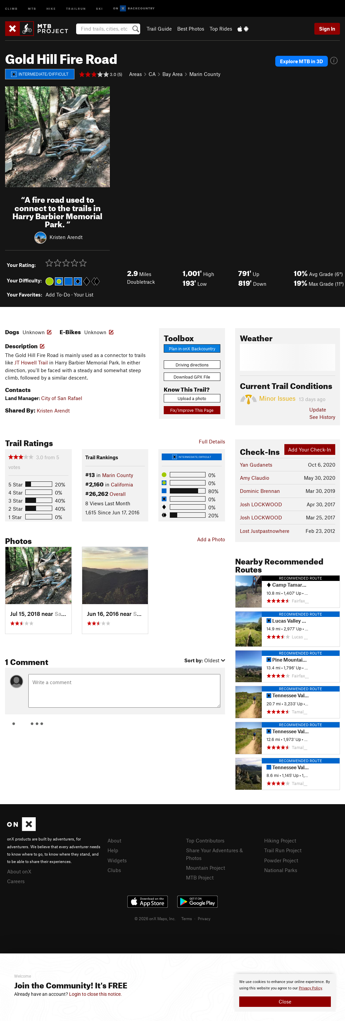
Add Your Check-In (309, 449)
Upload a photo (192, 398)
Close (285, 1001)
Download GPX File (192, 377)
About (114, 840)
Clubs (114, 870)
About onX (19, 871)
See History (322, 417)
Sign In (327, 29)
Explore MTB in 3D (301, 61)
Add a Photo (211, 539)
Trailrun (76, 8)
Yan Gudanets (256, 465)
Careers (16, 881)
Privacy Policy (310, 988)
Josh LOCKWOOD (261, 504)
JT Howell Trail (31, 362)
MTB (32, 8)
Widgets (117, 860)
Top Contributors (205, 840)
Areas (135, 74)
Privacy (204, 918)
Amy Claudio (254, 478)
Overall (117, 494)
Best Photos (190, 29)
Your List (83, 294)
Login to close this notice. (95, 994)
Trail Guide (159, 29)
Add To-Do (57, 294)
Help (112, 850)
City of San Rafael (61, 398)
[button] (12, 136)
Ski (99, 8)
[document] (285, 993)
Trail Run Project (283, 850)
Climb (11, 8)
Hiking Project (280, 840)
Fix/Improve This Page (192, 410)
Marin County (204, 74)
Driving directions (192, 364)
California (122, 484)
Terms (186, 918)
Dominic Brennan (260, 491)
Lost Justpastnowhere (264, 531)
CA (152, 74)
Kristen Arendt (66, 237)
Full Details (212, 441)
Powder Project (281, 860)
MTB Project (200, 877)
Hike (51, 8)
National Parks (280, 870)
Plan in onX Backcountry (192, 348)
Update (317, 409)
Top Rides (221, 29)
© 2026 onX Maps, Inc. (155, 918)
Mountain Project (205, 868)
